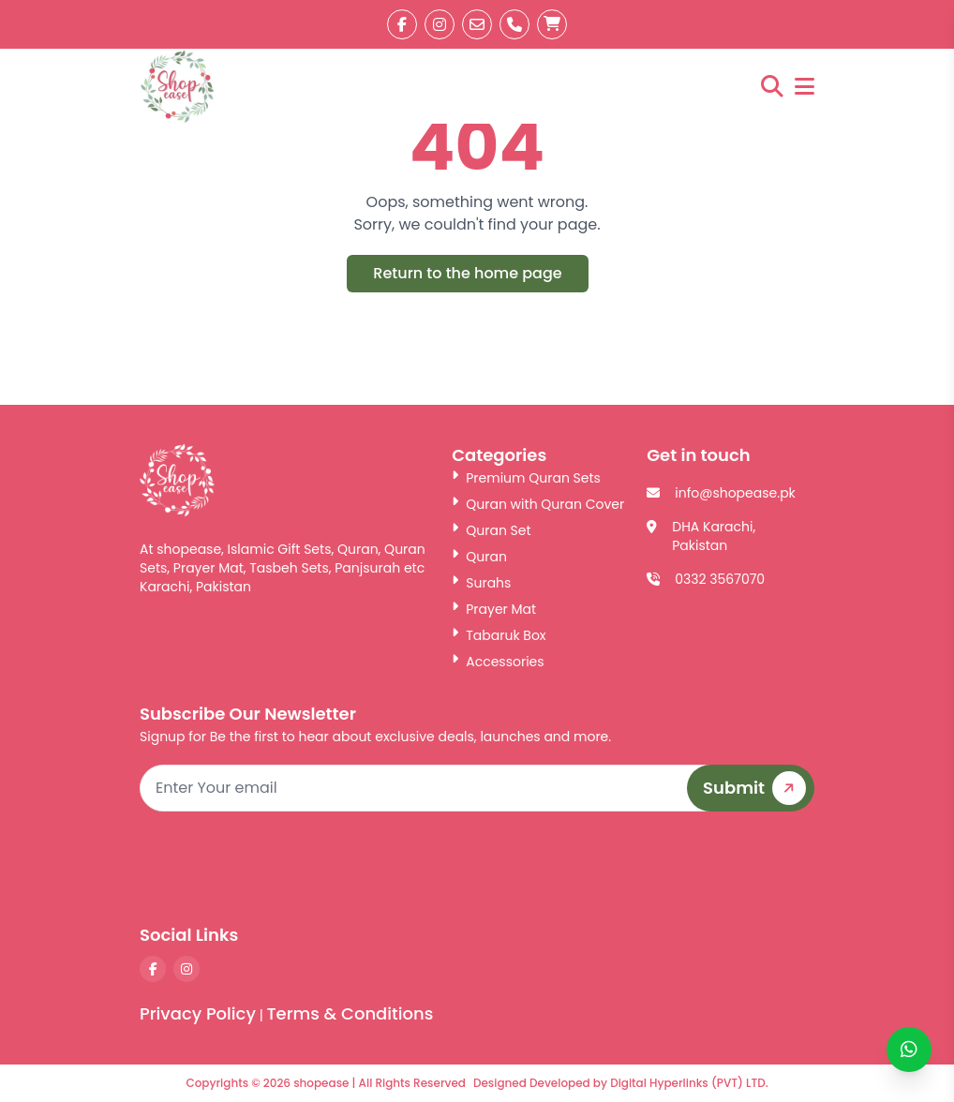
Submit (757, 788)
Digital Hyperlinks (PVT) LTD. (689, 1083)
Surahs (481, 582)
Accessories (498, 661)
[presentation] (671, 866)
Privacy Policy (198, 1013)
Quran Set (491, 530)
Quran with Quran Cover (538, 504)
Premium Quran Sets (526, 478)
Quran (479, 556)
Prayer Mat (494, 609)
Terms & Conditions (349, 1013)
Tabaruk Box (498, 635)
